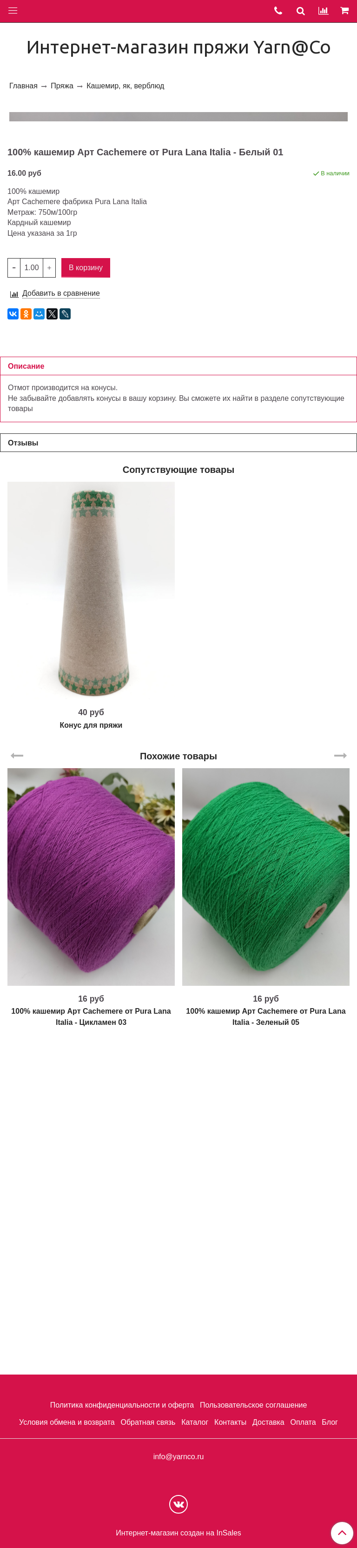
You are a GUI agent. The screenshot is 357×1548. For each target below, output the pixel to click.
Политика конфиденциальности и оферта (122, 1405)
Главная (23, 86)
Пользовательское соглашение (253, 1405)
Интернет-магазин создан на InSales (178, 1533)
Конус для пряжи (91, 1056)
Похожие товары (178, 1087)
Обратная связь (147, 1422)
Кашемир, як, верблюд (125, 86)
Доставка (268, 1422)
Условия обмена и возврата (67, 1422)
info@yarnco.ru (178, 1457)
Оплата (303, 1422)
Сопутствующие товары (179, 801)
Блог (330, 1422)
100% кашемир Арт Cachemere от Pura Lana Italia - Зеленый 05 (265, 1347)
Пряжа (62, 86)
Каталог (194, 1422)
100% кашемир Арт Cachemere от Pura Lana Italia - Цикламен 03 (91, 1347)
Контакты (230, 1422)
